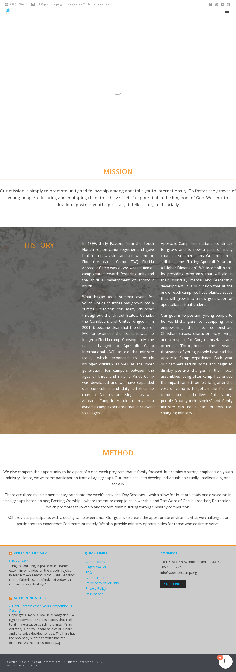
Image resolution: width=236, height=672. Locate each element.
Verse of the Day (30, 553)
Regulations (94, 594)
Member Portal (97, 578)
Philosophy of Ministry (102, 583)
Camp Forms (95, 561)
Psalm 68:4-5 (20, 561)
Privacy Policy (96, 588)
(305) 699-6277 (18, 4)
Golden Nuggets (30, 598)
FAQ (89, 572)
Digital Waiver (96, 567)
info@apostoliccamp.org (49, 4)
